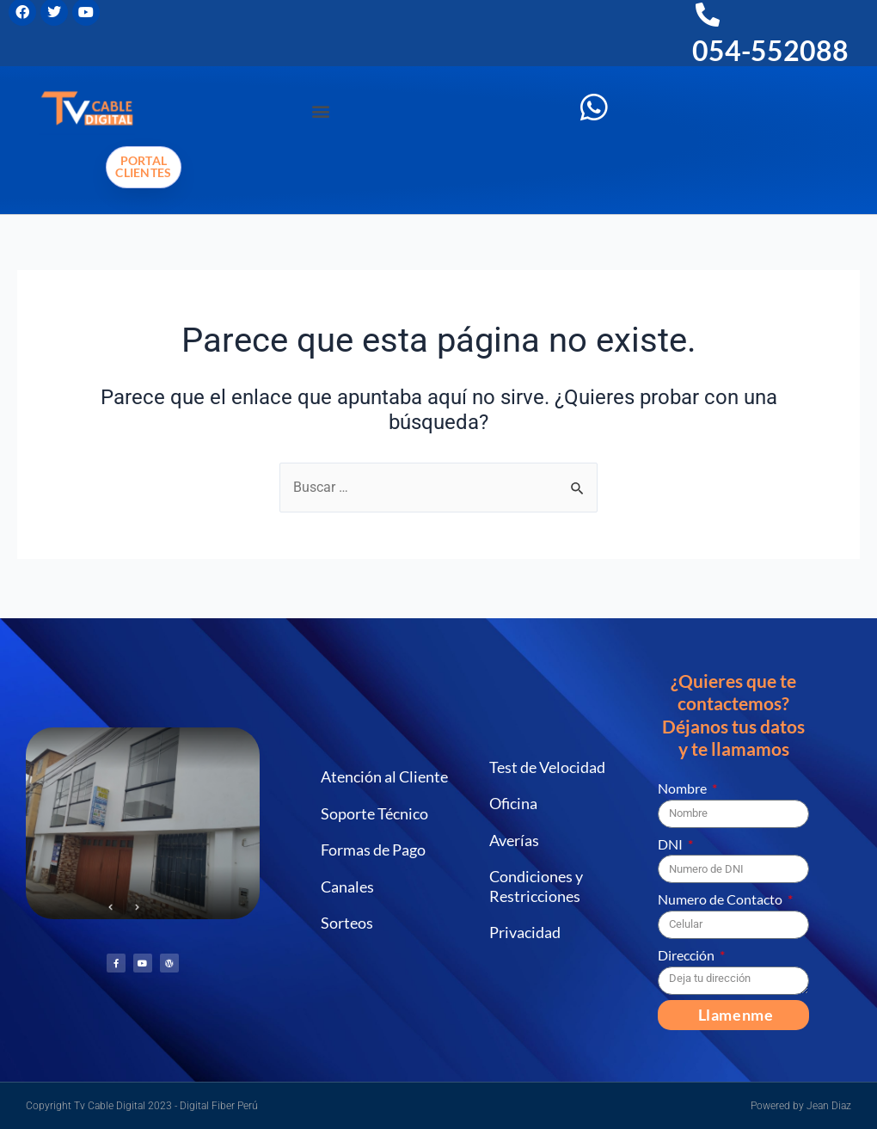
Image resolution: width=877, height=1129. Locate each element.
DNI (671, 844)
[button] (320, 110)
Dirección (687, 955)
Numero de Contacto (721, 899)
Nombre (683, 788)
